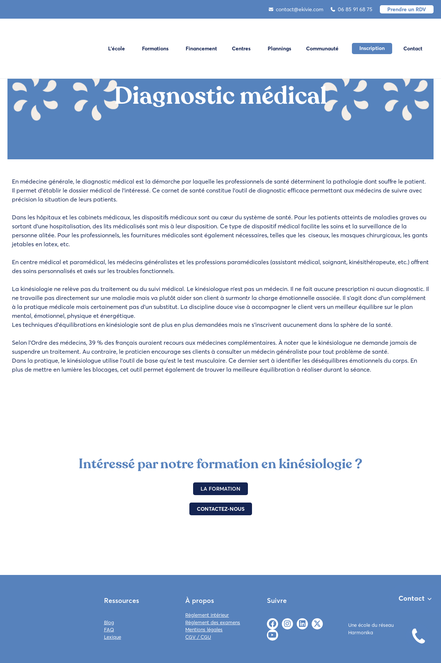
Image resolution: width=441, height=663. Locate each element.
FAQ (109, 629)
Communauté (322, 48)
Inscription (372, 48)
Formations (155, 48)
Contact (412, 48)
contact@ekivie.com (296, 9)
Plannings (279, 48)
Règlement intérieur (207, 615)
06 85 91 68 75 (351, 9)
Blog (109, 622)
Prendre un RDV (406, 9)
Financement (201, 48)
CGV (190, 637)
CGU (206, 637)
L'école (116, 48)
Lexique (112, 637)
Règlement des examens (212, 622)
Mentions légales (204, 629)
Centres (241, 48)
